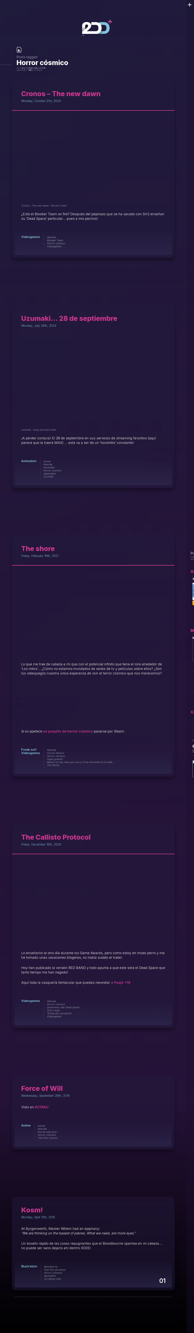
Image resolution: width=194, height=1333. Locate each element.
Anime (47, 461)
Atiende (51, 237)
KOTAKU (41, 1107)
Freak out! (28, 749)
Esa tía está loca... (48, 1131)
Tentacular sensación (59, 1013)
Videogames (30, 237)
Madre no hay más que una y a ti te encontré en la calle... (80, 762)
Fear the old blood (54, 1269)
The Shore (53, 765)
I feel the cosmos (48, 1137)
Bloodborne (51, 1266)
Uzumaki (48, 476)
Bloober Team (55, 240)
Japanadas (49, 473)
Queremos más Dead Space (63, 1007)
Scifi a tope (53, 1010)
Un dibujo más (52, 1278)
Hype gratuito (55, 759)
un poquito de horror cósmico (68, 731)
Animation (28, 461)
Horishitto (49, 467)
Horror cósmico (56, 243)
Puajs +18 (122, 982)
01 (162, 1280)
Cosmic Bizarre (55, 752)
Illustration (29, 1266)
